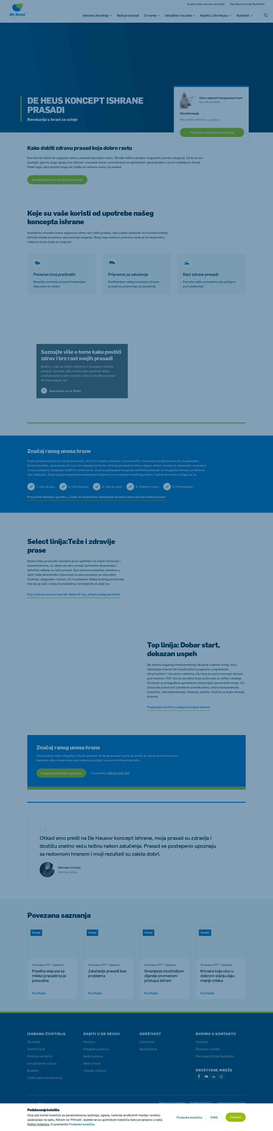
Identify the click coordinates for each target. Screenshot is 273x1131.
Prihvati (235, 1117)
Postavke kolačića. (82, 1124)
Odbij (214, 1117)
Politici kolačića (38, 1124)
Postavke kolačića (189, 1117)
